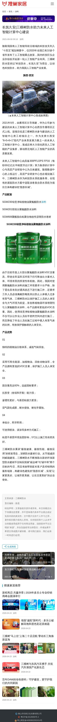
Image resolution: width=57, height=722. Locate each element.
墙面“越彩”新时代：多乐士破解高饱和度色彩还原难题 (37, 622)
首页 (4, 11)
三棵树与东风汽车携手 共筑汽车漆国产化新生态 (37, 665)
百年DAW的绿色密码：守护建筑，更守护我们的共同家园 (27, 681)
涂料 (22, 39)
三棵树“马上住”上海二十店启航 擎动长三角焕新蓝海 (28, 638)
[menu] (52, 4)
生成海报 (10, 546)
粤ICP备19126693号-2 (30, 717)
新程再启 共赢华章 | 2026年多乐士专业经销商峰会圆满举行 (27, 594)
